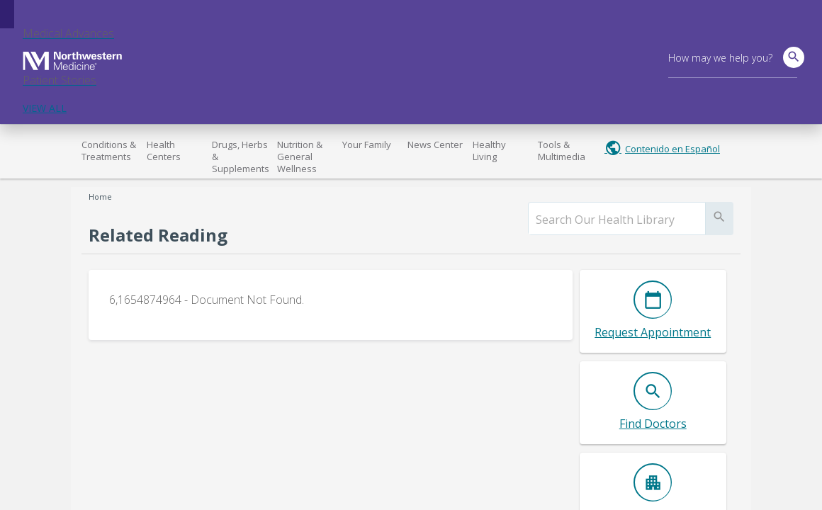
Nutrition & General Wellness (299, 156)
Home (100, 196)
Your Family (366, 144)
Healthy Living (489, 150)
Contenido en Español (672, 148)
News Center (435, 144)
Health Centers (164, 150)
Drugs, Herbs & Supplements (240, 156)
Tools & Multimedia (561, 150)
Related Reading (158, 234)
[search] (617, 219)
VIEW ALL (45, 108)
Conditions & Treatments (108, 150)
